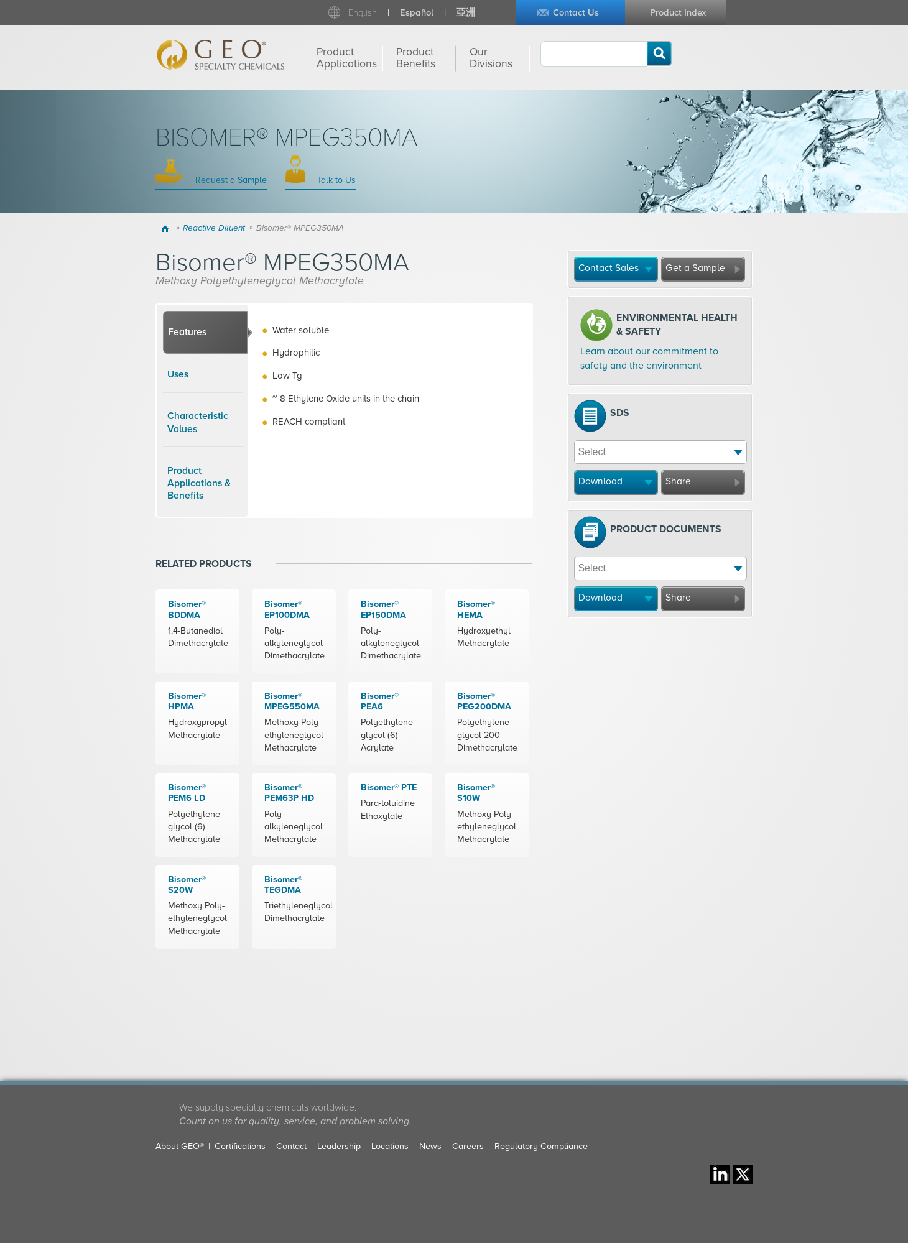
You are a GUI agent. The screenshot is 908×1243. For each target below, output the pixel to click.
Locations (390, 1146)
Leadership (339, 1146)
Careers (468, 1146)
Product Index (678, 12)
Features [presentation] (187, 332)
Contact (291, 1146)
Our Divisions (491, 57)
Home (166, 228)
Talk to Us (335, 180)
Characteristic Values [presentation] (197, 422)
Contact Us (576, 12)
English (362, 12)
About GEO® (179, 1146)
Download (600, 481)
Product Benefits (415, 57)
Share (678, 481)
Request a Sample (230, 180)
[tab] (205, 332)
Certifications (240, 1146)
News (430, 1146)
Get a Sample (695, 268)
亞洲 (465, 12)
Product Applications (347, 57)
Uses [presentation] (177, 374)
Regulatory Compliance (541, 1146)
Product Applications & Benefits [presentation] (199, 483)
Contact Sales (608, 268)
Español (416, 12)
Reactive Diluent (214, 228)
